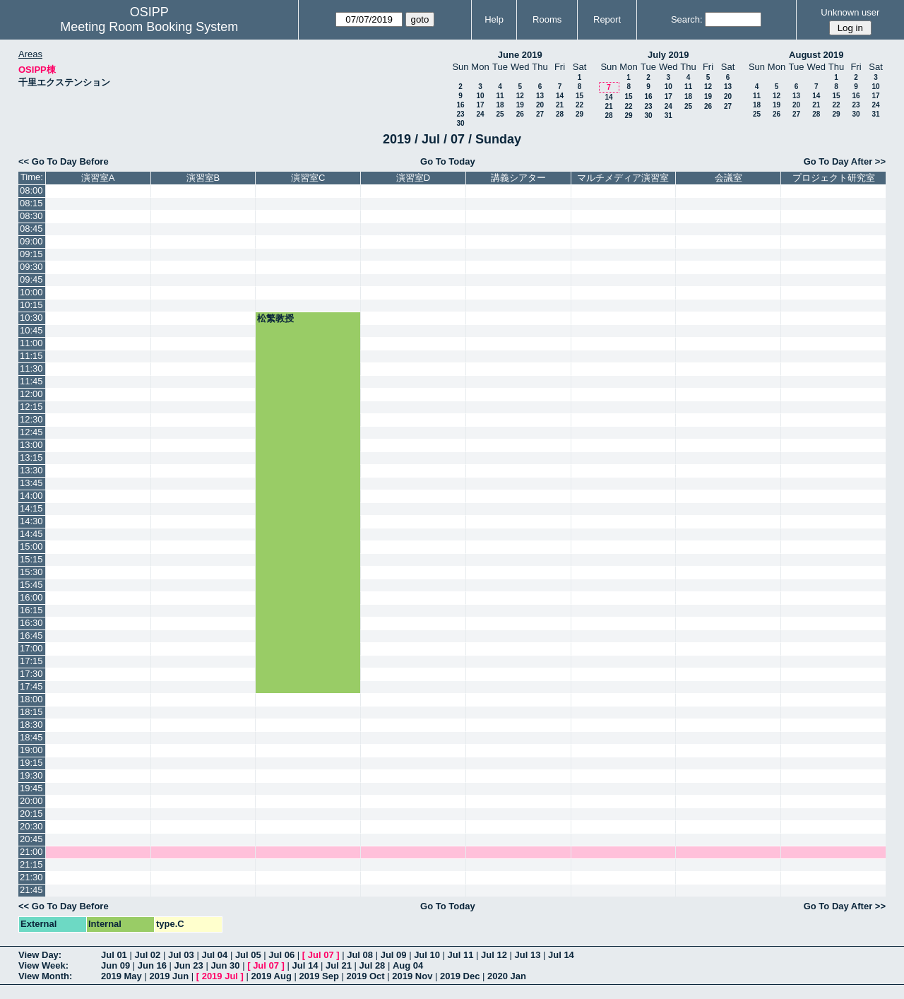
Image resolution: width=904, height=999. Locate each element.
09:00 (31, 241)
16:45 (31, 635)
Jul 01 (114, 955)
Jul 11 (461, 955)
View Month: (45, 976)
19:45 (31, 788)
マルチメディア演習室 (623, 177)
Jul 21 (339, 965)
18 (500, 105)
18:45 (31, 737)
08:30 (31, 216)
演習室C (308, 177)
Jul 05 (248, 955)
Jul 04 (214, 955)
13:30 (31, 470)
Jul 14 (561, 955)
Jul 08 (360, 955)
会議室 (728, 177)
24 (480, 114)
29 (579, 114)
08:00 (31, 190)
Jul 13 (528, 955)
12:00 (31, 394)
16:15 (31, 610)
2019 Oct (365, 976)
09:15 (31, 254)
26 (520, 114)
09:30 (31, 266)
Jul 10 (427, 955)
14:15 (31, 508)
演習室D (413, 177)
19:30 (31, 775)
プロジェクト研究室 (833, 177)
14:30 (31, 521)
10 (480, 96)
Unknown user (850, 12)
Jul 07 (321, 955)
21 (560, 105)
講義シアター (518, 177)
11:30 (31, 368)
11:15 (31, 355)
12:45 (31, 432)
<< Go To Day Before (63, 161)
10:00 (31, 292)
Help (494, 19)
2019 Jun (169, 976)
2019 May (121, 976)
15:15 (31, 559)
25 (500, 114)
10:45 (31, 330)
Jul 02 (147, 955)
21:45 (31, 890)
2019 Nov (412, 976)
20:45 (31, 839)
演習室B (203, 177)
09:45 (31, 279)
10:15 (31, 305)
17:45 (31, 686)
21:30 (31, 877)
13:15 (31, 457)
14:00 (31, 495)
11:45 (31, 381)
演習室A (98, 177)
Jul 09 (394, 955)
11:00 (31, 343)
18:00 (31, 699)
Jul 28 (372, 965)
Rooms (547, 19)
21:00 (31, 851)
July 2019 (668, 54)
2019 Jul (220, 976)
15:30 (31, 572)
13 (540, 96)
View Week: (43, 965)
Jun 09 (115, 965)
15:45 (31, 584)
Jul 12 (494, 955)
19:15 (31, 762)
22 (579, 105)
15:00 (31, 546)
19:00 (31, 750)
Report (607, 19)
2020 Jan (506, 976)
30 (460, 123)
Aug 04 (408, 965)
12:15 (31, 406)
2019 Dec (460, 976)
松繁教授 (275, 318)
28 (560, 114)
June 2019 (520, 54)
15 (579, 96)
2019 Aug (271, 976)
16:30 (31, 622)
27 (540, 114)
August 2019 (816, 54)
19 (520, 105)
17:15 (31, 661)
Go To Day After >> (845, 161)
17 (480, 105)
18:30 (31, 724)
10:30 (31, 317)
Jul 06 (281, 955)
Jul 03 (181, 955)
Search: (687, 19)
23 (460, 114)
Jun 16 (152, 965)
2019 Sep (318, 976)
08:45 (31, 228)
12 (520, 96)
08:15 (31, 203)
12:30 (31, 419)
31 (668, 115)
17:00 (31, 648)
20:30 (31, 826)
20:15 (31, 813)
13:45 (31, 483)
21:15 (31, 864)
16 (460, 105)
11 (500, 96)
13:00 (31, 444)
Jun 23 (188, 965)
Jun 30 (224, 965)
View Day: (39, 955)
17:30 (31, 673)
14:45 (31, 533)
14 (560, 96)
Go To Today (447, 161)
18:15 (31, 712)
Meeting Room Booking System (149, 27)
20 (540, 105)
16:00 (31, 597)
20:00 (31, 801)
